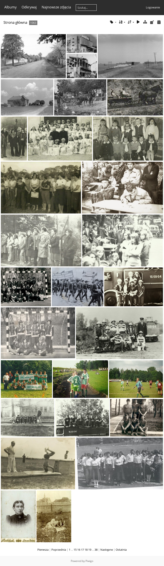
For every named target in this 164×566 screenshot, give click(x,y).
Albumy (10, 7)
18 (86, 550)
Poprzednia (58, 550)
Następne (106, 550)
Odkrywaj (29, 7)
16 (78, 550)
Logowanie (153, 7)
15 (75, 550)
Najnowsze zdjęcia (56, 7)
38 (96, 550)
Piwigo (89, 561)
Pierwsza (43, 550)
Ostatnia (121, 550)
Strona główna (15, 22)
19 (89, 550)
